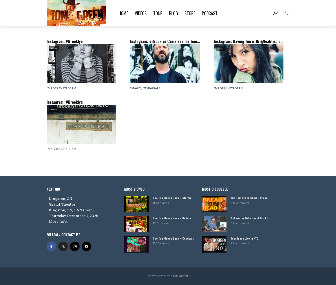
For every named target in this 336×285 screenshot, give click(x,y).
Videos (141, 13)
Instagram (67, 88)
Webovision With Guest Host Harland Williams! (251, 218)
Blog (173, 13)
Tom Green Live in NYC (244, 238)
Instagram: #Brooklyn (65, 41)
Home (123, 13)
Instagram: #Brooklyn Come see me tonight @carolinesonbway (165, 41)
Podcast (209, 13)
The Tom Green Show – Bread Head (251, 198)
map (88, 210)
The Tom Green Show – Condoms (173, 238)
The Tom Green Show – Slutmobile (173, 198)
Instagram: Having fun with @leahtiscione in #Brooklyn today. (248, 41)
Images (52, 88)
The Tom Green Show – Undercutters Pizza (173, 218)
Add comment (239, 202)
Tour (158, 13)
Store (189, 13)
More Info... (59, 221)
